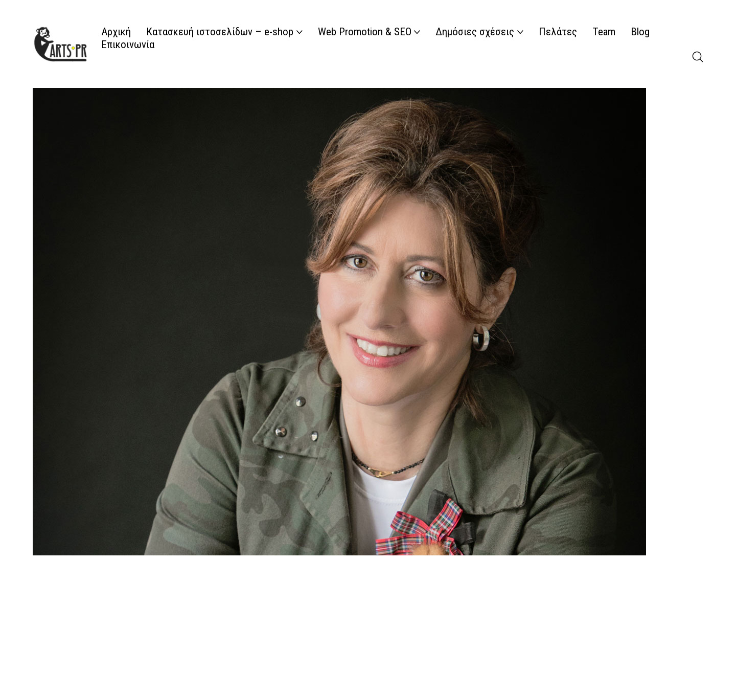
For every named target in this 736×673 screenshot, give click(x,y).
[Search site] (697, 56)
